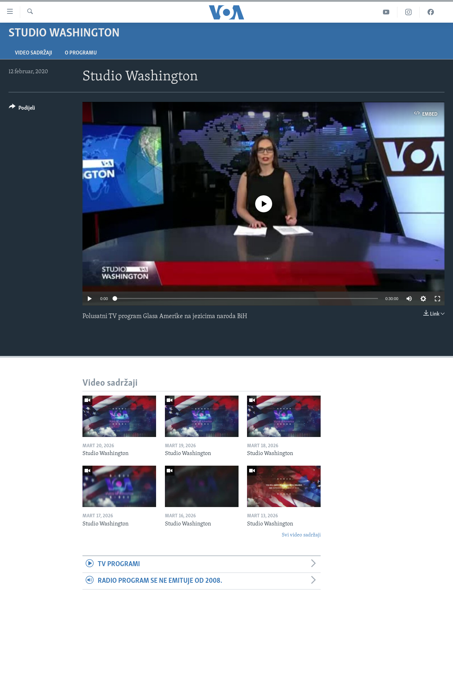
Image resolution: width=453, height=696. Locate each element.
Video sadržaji (33, 53)
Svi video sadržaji (301, 535)
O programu (81, 53)
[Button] (22, 109)
